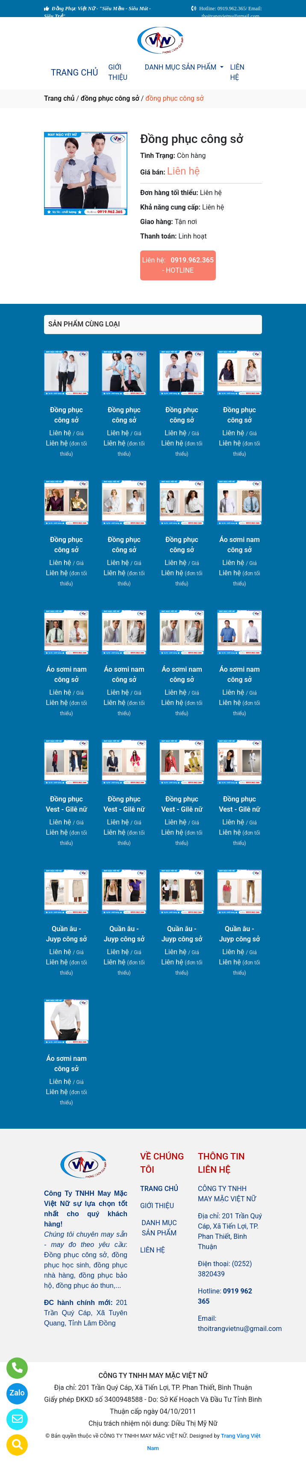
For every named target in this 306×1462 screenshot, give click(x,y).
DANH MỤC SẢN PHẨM (181, 67)
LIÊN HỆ (237, 72)
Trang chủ (59, 98)
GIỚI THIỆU (117, 72)
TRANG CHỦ (74, 72)
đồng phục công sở (110, 98)
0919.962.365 (192, 260)
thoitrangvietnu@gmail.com (240, 1329)
